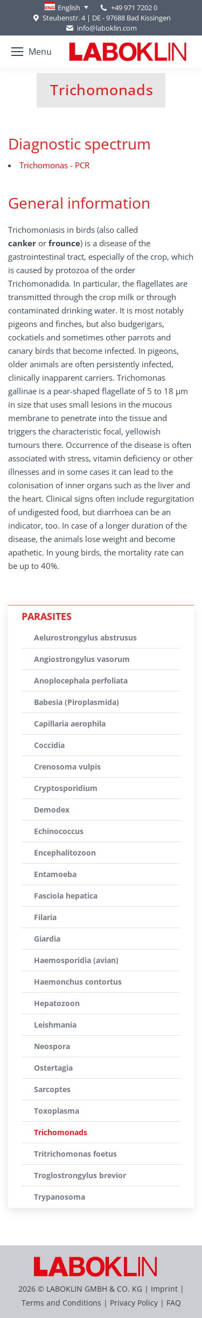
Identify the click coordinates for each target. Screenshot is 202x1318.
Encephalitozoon (65, 852)
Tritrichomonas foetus (75, 1154)
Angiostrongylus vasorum (82, 659)
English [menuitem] (69, 7)
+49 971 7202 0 (134, 7)
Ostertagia (53, 1068)
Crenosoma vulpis (67, 766)
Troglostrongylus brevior (80, 1175)
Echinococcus (58, 831)
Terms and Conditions (62, 1303)
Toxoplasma (56, 1111)
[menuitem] (66, 7)
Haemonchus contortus (78, 982)
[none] (66, 7)
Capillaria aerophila (70, 723)
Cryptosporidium (65, 788)
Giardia (47, 939)
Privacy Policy (134, 1303)
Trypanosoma (59, 1197)
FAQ (173, 1303)
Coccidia (49, 745)
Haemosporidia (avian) (76, 960)
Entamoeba (55, 874)
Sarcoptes (52, 1089)
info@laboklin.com (100, 28)
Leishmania (55, 1025)
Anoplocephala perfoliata (81, 680)
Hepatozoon (57, 1003)
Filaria (45, 917)
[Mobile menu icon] (31, 51)
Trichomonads (60, 1132)
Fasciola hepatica (65, 895)
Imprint (164, 1289)
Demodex (51, 809)
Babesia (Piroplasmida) (76, 702)
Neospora (52, 1046)
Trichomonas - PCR (54, 165)
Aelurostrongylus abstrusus (85, 637)
